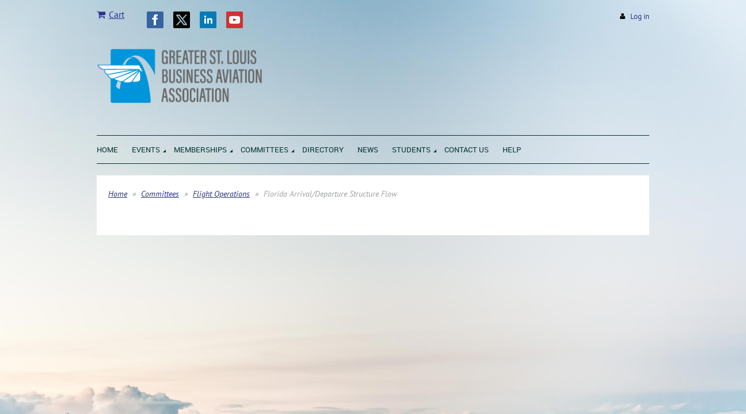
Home (117, 194)
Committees (160, 194)
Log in (639, 16)
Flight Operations (221, 194)
